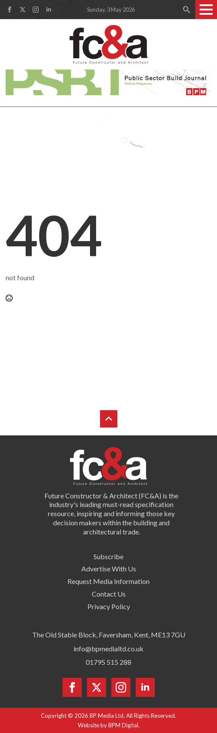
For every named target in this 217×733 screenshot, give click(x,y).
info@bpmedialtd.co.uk (108, 648)
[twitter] (22, 9)
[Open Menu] (206, 9)
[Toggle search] (186, 9)
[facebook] (9, 9)
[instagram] (35, 9)
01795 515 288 (108, 662)
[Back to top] (108, 419)
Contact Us (109, 594)
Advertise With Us (108, 568)
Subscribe (108, 556)
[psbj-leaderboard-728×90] (108, 81)
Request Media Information (108, 581)
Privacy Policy (108, 606)
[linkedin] (48, 9)
